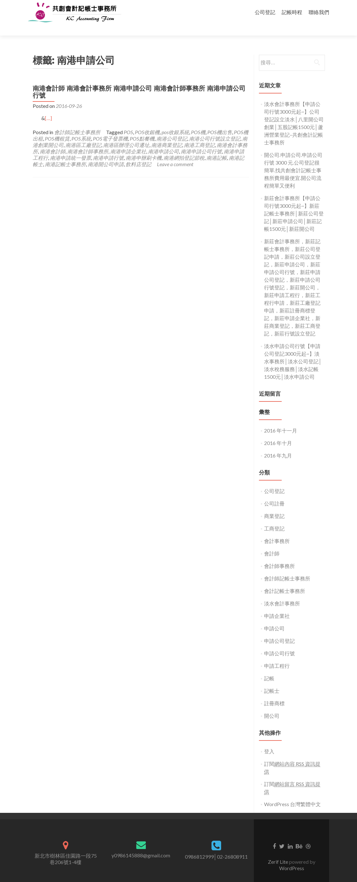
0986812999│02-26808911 (216, 845)
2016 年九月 (278, 444)
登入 (269, 740)
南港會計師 (52, 140)
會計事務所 (277, 530)
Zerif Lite (278, 850)
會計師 (271, 542)
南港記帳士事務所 (65, 153)
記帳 (269, 667)
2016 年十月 (278, 432)
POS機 (198, 121)
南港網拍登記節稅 (183, 146)
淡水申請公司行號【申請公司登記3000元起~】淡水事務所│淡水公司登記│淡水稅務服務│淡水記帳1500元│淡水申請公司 (293, 350)
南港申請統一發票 (70, 146)
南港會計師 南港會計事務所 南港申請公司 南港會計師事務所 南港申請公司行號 (139, 80)
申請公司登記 (279, 630)
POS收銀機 (147, 121)
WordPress (291, 857)
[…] (48, 107)
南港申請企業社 (128, 140)
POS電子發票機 (110, 127)
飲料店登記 (138, 153)
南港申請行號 (108, 146)
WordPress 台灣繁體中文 (292, 793)
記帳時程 (292, 12)
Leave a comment (175, 153)
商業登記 (274, 505)
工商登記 (274, 517)
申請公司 (274, 617)
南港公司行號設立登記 (214, 127)
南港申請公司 (163, 140)
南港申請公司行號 (201, 140)
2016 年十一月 (280, 419)
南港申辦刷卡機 (144, 146)
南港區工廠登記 (83, 134)
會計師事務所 (279, 555)
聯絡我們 (319, 12)
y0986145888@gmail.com (141, 844)
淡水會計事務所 (282, 592)
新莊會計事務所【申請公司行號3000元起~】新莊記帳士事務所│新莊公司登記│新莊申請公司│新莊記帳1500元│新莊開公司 (294, 202)
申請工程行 (277, 654)
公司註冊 (274, 492)
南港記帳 (216, 146)
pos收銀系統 (175, 121)
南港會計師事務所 (87, 140)
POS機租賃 (57, 127)
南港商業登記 (166, 134)
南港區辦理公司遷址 (126, 134)
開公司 (271, 704)
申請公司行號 (279, 642)
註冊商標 (274, 692)
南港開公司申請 (106, 153)
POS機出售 (219, 121)
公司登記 (265, 12)
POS (128, 121)
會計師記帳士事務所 (77, 121)
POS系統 (81, 127)
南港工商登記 (199, 134)
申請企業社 (277, 605)
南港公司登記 (171, 127)
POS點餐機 (142, 127)
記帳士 (271, 679)
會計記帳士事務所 (284, 580)
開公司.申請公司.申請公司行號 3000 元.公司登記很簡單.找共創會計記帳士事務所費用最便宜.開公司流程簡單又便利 (293, 159)
